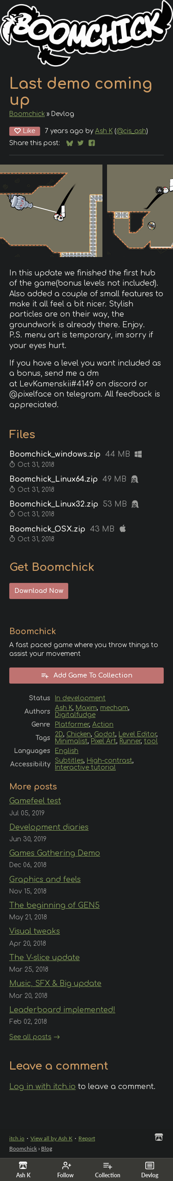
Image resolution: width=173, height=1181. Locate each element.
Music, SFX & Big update (55, 983)
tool (151, 741)
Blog (46, 1148)
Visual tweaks (34, 931)
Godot (104, 734)
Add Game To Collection (86, 675)
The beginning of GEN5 (54, 905)
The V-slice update (44, 958)
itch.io (16, 1138)
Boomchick (27, 113)
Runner (130, 741)
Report (86, 1138)
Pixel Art (103, 741)
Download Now (38, 590)
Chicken (78, 734)
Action (102, 724)
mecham (114, 707)
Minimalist (71, 741)
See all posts (30, 1037)
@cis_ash (131, 131)
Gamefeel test (35, 801)
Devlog (149, 1170)
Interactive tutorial (85, 767)
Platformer (72, 724)
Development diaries (49, 827)
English (66, 750)
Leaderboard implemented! (62, 1010)
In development (80, 698)
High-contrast (109, 760)
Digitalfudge (75, 714)
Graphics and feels (45, 879)
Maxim (86, 707)
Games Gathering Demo (54, 853)
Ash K (104, 131)
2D (59, 734)
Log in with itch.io (42, 1087)
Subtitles (69, 760)
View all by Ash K (51, 1138)
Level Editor (137, 734)
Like (24, 131)
